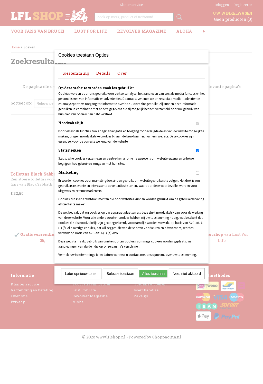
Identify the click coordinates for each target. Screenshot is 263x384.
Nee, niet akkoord (187, 280)
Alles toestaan (153, 280)
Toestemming (75, 80)
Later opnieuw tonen (81, 280)
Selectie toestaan (120, 280)
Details (103, 80)
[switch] (197, 130)
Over (122, 80)
